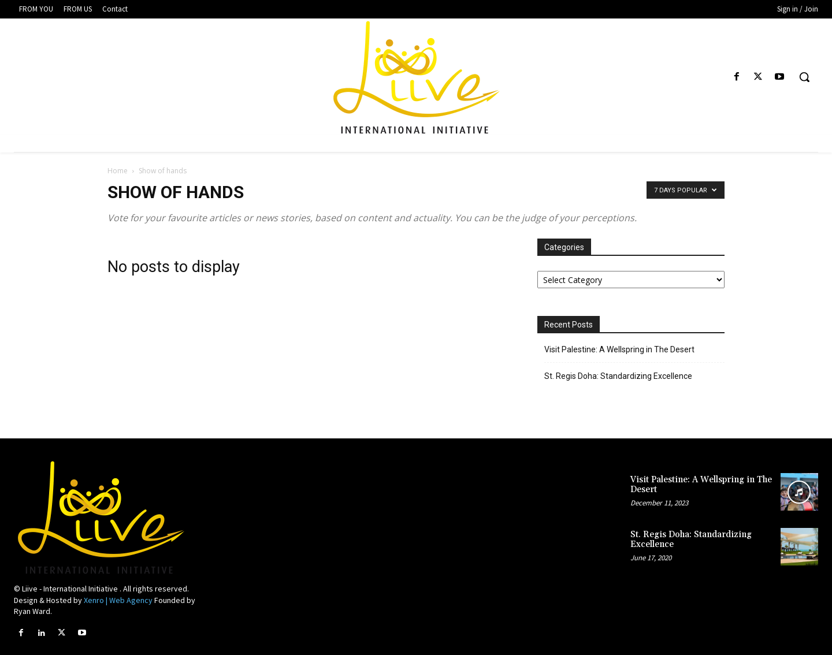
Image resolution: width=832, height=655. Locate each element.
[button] (804, 77)
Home (117, 171)
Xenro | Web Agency (118, 600)
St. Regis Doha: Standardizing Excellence (618, 376)
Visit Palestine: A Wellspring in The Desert (619, 349)
